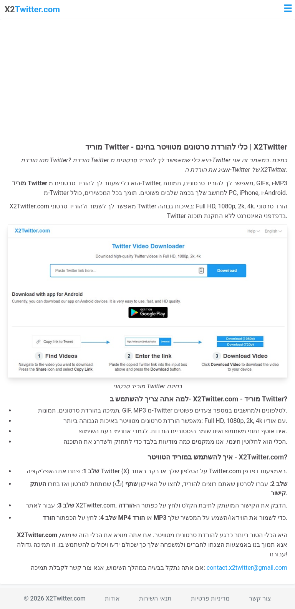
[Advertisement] (147, 84)
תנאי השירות (155, 598)
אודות (112, 598)
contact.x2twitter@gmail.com (247, 567)
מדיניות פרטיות (210, 598)
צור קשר (260, 598)
